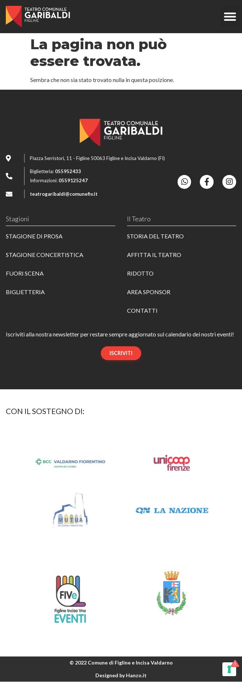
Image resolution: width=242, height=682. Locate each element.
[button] (230, 16)
